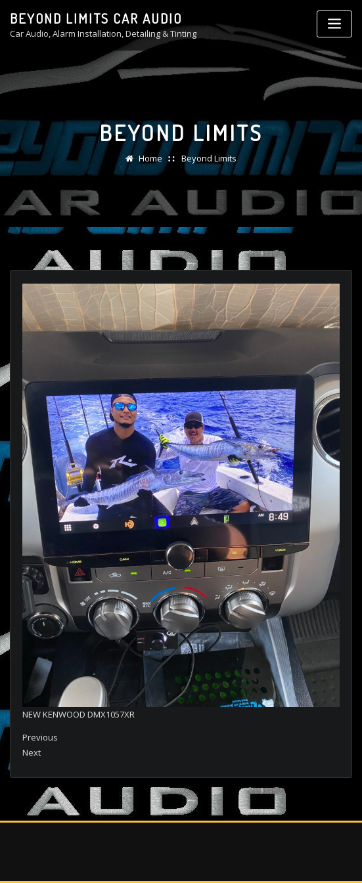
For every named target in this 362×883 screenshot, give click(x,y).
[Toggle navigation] (334, 24)
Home (150, 158)
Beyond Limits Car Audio (96, 18)
